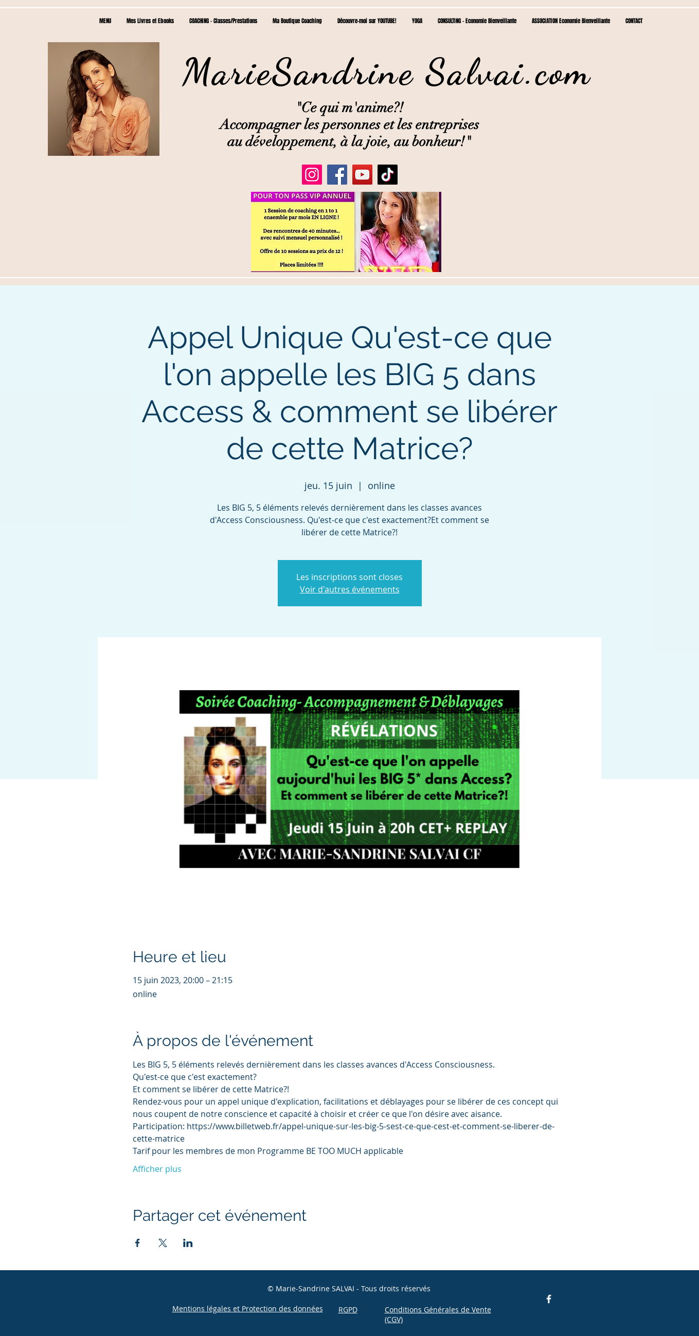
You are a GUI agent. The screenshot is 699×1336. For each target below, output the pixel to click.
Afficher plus (157, 1169)
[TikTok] (388, 175)
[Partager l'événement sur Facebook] (137, 1243)
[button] (346, 232)
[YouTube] (362, 175)
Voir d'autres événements (350, 589)
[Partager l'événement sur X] (163, 1243)
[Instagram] (312, 175)
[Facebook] (337, 175)
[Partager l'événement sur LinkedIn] (188, 1243)
